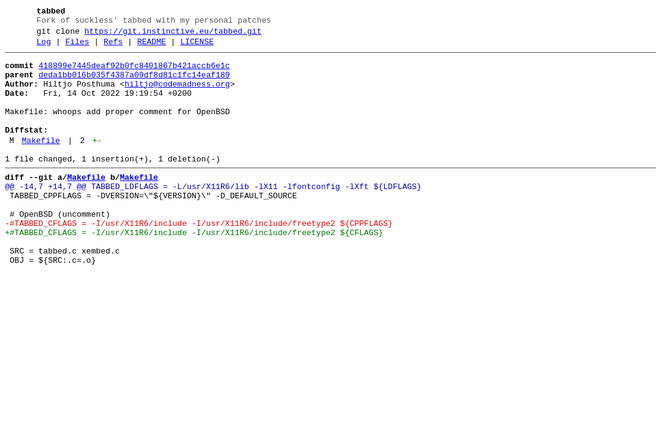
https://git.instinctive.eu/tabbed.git (173, 35)
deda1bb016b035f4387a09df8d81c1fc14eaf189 (134, 84)
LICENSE (197, 47)
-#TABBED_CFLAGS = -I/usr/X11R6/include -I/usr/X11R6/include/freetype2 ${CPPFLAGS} (199, 258)
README (151, 47)
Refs (113, 47)
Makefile (40, 162)
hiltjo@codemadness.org (177, 95)
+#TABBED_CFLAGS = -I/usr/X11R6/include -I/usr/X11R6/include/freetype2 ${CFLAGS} (194, 269)
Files (77, 47)
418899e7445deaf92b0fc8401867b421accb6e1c (134, 73)
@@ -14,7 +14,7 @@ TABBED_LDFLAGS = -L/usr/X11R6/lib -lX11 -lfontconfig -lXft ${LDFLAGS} (213, 214)
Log (44, 47)
